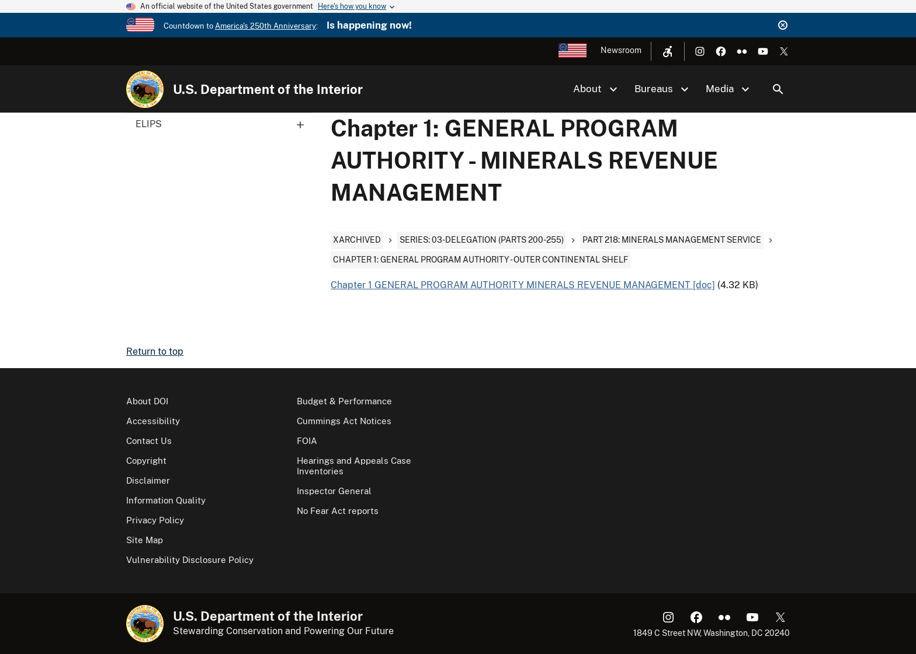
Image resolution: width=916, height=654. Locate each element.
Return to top (154, 351)
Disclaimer (148, 480)
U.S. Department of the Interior (268, 89)
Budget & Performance (344, 401)
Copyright (146, 461)
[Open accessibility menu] (667, 51)
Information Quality (166, 500)
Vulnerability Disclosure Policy (190, 560)
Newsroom (621, 50)
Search (778, 89)
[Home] (145, 89)
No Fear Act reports (338, 511)
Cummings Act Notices (344, 421)
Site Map (144, 540)
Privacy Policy (155, 520)
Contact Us (149, 441)
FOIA (307, 441)
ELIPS (224, 124)
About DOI (147, 401)
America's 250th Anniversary (265, 26)
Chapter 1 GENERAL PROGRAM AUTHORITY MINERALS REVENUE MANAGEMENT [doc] (523, 285)
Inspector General (334, 491)
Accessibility (153, 421)
